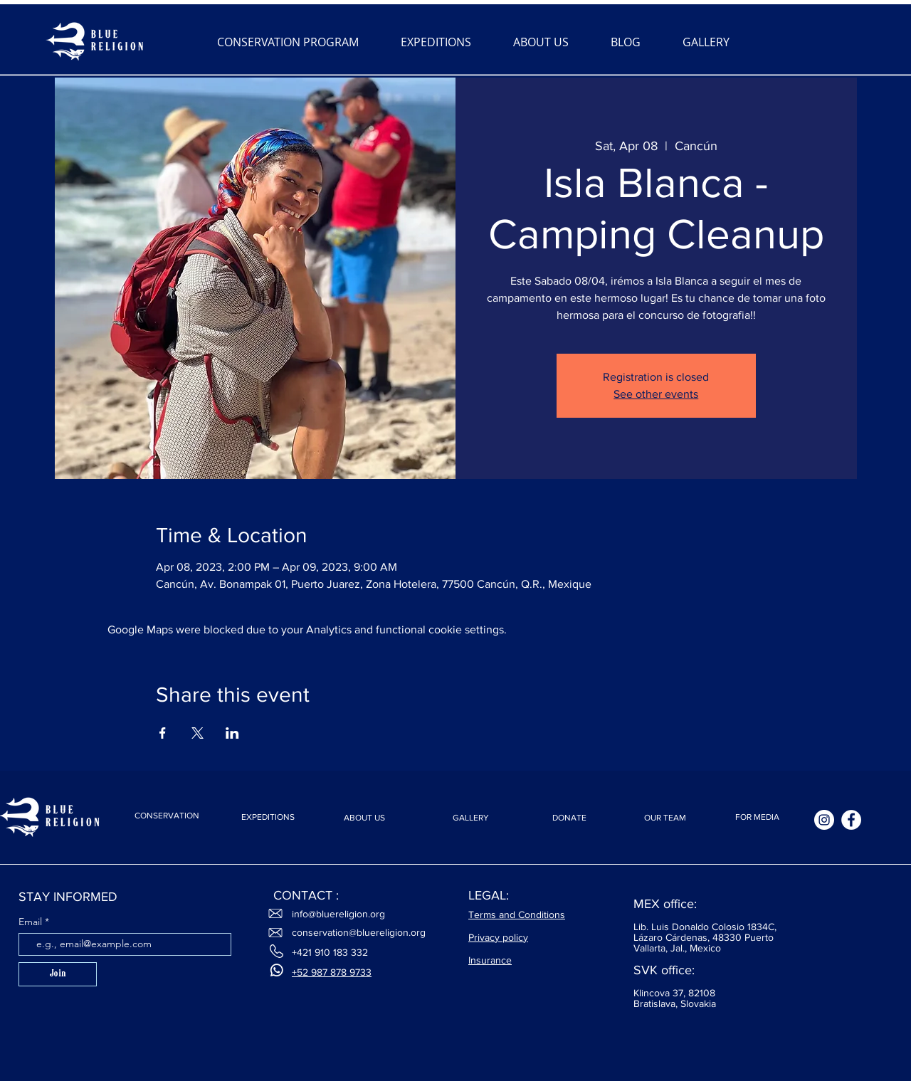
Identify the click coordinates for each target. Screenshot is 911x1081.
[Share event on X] (197, 733)
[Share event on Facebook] (162, 733)
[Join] (58, 974)
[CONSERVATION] (166, 815)
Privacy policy (498, 937)
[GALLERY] (470, 818)
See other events (656, 394)
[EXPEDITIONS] (267, 817)
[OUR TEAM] (664, 818)
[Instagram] (824, 820)
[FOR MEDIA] (757, 817)
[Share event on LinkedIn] (232, 733)
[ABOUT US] (364, 818)
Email (32, 922)
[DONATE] (569, 818)
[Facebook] (851, 820)
